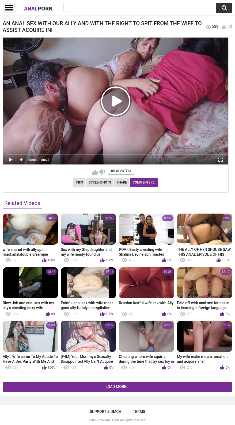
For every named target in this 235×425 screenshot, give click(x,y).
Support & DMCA (105, 411)
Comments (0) (144, 182)
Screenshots (100, 182)
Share (122, 182)
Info (79, 182)
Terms (139, 411)
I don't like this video (102, 172)
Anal (38, 8)
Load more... (118, 386)
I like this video (95, 172)
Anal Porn (112, 420)
